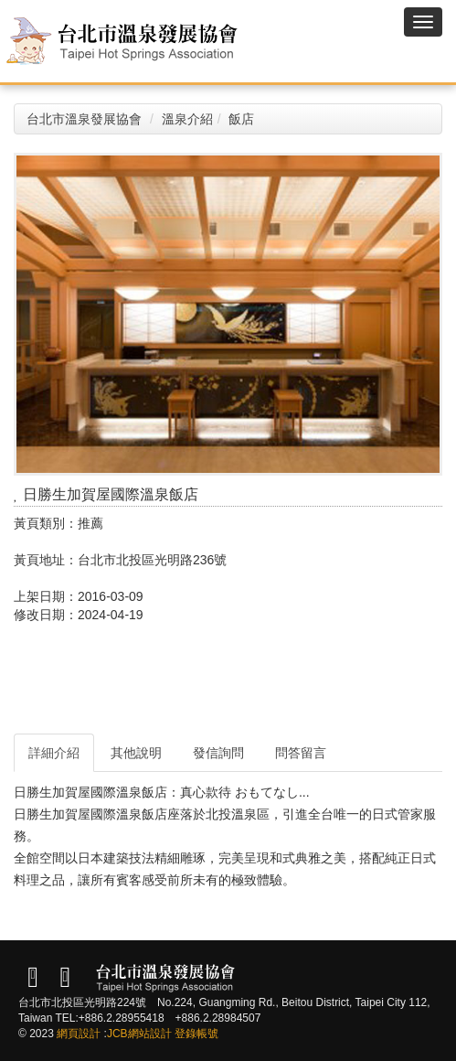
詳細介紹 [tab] (54, 752)
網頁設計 (79, 1033)
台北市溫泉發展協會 (84, 119)
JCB (117, 1033)
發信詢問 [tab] (218, 752)
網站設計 (150, 1033)
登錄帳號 (196, 1033)
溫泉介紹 (187, 119)
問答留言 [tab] (300, 752)
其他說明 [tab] (136, 752)
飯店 (241, 119)
